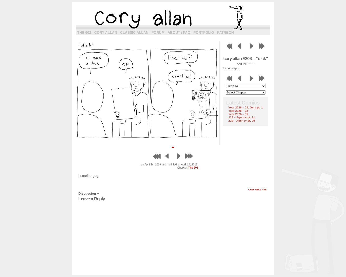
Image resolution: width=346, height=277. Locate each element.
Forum (158, 32)
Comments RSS (257, 189)
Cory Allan (105, 32)
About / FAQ (179, 32)
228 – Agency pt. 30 (241, 120)
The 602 (84, 32)
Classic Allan (134, 32)
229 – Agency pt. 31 (241, 117)
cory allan (173, 18)
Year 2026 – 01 (238, 114)
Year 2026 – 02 (238, 110)
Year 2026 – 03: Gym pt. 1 (245, 107)
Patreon (225, 32)
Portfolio (204, 32)
